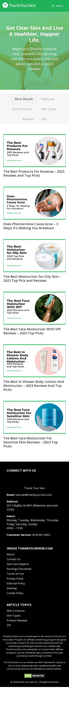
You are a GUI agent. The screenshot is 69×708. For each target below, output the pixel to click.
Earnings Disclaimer (19, 569)
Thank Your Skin (34, 488)
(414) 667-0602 (41, 535)
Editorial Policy (16, 583)
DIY (44, 119)
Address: (12, 501)
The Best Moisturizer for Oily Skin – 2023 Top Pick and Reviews (32, 278)
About (10, 554)
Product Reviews (17, 620)
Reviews (28, 119)
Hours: (11, 516)
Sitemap (12, 588)
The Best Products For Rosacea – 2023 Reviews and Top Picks (33, 173)
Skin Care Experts (18, 564)
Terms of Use (15, 574)
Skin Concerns (22, 109)
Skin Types (49, 109)
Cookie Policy (15, 593)
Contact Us (13, 559)
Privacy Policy (15, 578)
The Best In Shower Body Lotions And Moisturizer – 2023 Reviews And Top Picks (33, 385)
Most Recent (24, 99)
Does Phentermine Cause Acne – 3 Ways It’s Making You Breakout (30, 226)
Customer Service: (19, 535)
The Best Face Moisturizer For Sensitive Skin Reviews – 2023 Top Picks (30, 442)
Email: (11, 495)
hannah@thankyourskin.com (33, 495)
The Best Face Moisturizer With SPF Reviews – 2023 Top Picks (32, 331)
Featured (47, 99)
